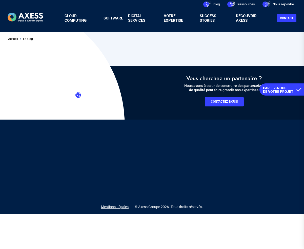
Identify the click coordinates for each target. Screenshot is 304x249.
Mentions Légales (115, 207)
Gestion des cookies (213, 162)
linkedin (128, 184)
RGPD (153, 162)
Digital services (136, 18)
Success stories (208, 18)
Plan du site (177, 162)
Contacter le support (80, 96)
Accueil (13, 39)
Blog (216, 4)
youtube (166, 184)
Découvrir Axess (246, 18)
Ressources (246, 4)
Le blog (28, 39)
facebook (147, 184)
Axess (79, 162)
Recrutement (128, 162)
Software (113, 18)
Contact (286, 18)
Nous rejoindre (283, 4)
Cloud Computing (76, 18)
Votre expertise (173, 18)
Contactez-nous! (224, 101)
